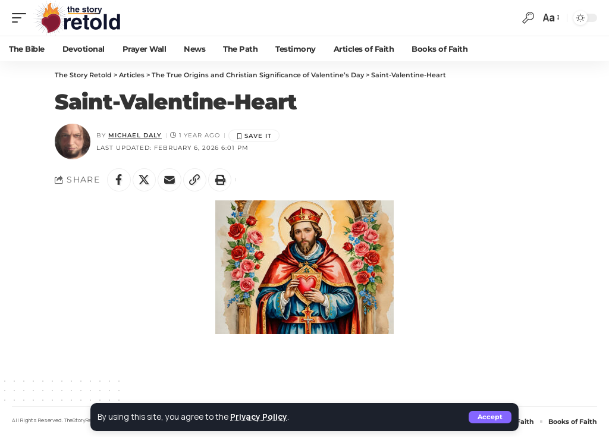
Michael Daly (135, 135)
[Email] (170, 180)
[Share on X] (144, 180)
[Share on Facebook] (119, 180)
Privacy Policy (259, 416)
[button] (490, 417)
